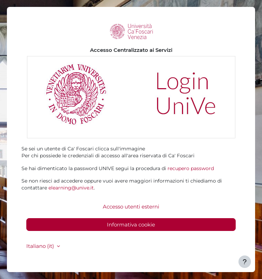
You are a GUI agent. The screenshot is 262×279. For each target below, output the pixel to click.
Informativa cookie (131, 224)
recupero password (191, 168)
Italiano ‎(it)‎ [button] (40, 246)
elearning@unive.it (71, 187)
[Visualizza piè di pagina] (244, 261)
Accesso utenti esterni (131, 206)
